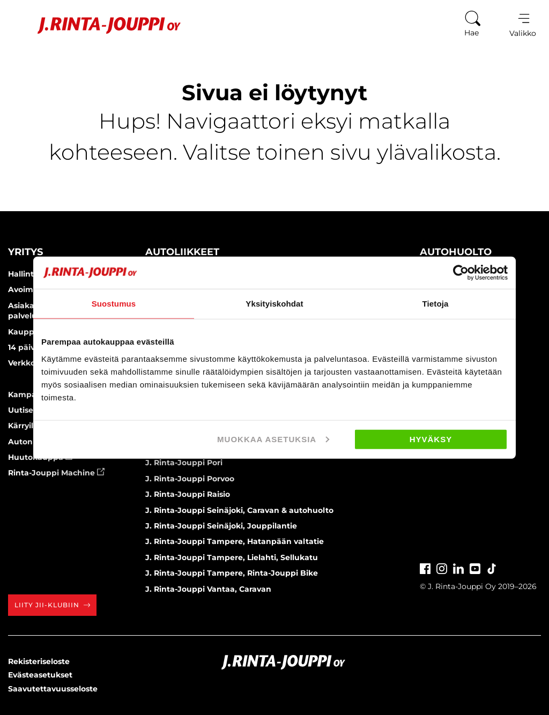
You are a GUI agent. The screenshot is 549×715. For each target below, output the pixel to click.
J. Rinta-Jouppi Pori (183, 462)
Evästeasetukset (40, 675)
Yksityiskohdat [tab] (274, 303)
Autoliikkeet (182, 252)
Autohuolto (456, 252)
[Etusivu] (96, 25)
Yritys (25, 252)
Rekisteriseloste (39, 661)
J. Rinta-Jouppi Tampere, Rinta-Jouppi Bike (231, 573)
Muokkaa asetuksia (273, 438)
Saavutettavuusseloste (53, 689)
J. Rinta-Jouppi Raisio (187, 494)
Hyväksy (431, 438)
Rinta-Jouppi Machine (56, 473)
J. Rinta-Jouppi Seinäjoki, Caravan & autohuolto (239, 510)
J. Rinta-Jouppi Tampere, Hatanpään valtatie (234, 541)
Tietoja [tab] (435, 303)
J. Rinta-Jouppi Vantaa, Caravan (208, 589)
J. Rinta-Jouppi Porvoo (189, 478)
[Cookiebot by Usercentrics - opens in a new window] (461, 273)
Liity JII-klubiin (52, 605)
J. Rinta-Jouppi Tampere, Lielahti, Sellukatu (231, 557)
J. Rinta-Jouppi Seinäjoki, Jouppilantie (221, 526)
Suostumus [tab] (114, 303)
